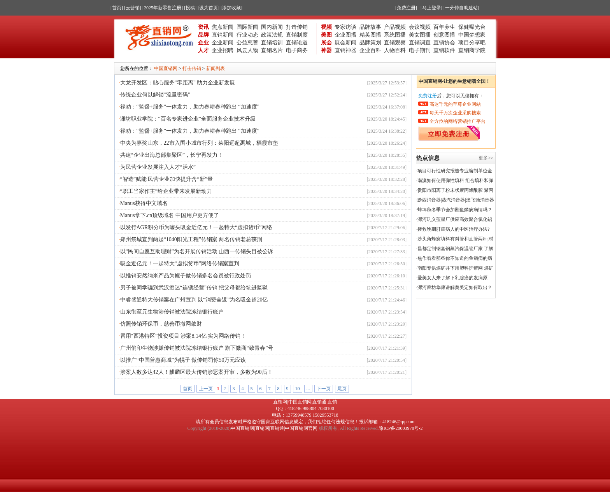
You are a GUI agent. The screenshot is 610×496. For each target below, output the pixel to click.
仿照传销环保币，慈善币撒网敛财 (161, 324)
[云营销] (132, 8)
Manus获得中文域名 (144, 203)
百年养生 (444, 27)
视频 (326, 27)
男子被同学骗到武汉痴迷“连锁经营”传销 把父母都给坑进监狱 (194, 288)
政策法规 (272, 35)
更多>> (486, 158)
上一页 (206, 388)
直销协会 (444, 42)
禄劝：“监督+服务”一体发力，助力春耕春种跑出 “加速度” (189, 107)
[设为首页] (208, 8)
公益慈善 (247, 42)
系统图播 (395, 35)
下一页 (324, 388)
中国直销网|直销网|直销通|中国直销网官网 (274, 428)
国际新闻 (247, 27)
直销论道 (297, 42)
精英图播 (370, 35)
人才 (203, 50)
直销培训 (272, 42)
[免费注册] (406, 8)
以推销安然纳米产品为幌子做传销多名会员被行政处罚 (185, 276)
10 (297, 388)
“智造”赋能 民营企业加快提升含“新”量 (166, 179)
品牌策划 (370, 42)
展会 (326, 42)
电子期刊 (420, 50)
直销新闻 (222, 35)
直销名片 (272, 50)
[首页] (116, 8)
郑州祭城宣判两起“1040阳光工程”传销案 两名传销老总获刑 (191, 239)
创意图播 (444, 35)
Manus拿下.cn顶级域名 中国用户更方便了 (169, 215)
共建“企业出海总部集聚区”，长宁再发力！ (171, 155)
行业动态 (247, 35)
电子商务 (297, 50)
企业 (203, 42)
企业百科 (370, 50)
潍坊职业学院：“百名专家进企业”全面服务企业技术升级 (188, 119)
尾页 (342, 388)
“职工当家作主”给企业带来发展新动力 (166, 191)
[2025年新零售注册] (162, 8)
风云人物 (247, 50)
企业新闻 (222, 42)
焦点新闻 (222, 27)
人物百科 (395, 50)
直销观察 (395, 42)
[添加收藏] (231, 8)
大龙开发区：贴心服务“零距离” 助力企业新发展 (177, 83)
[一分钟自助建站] (461, 8)
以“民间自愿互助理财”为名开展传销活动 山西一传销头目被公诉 (196, 251)
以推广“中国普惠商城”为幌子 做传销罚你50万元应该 (183, 360)
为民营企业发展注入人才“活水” (158, 167)
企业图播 (345, 35)
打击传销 (297, 27)
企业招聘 (222, 50)
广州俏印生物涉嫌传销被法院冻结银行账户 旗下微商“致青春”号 (196, 348)
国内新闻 (272, 27)
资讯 (203, 27)
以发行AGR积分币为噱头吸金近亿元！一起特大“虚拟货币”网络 (196, 227)
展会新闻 (345, 42)
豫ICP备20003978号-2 (401, 428)
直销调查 (420, 42)
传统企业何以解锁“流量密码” (155, 95)
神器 (326, 50)
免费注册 (427, 95)
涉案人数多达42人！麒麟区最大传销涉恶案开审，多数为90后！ (196, 372)
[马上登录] (431, 8)
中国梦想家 (472, 35)
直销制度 (297, 35)
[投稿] (190, 8)
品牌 (203, 35)
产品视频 (395, 27)
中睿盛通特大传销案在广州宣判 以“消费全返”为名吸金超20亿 (194, 300)
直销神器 (345, 50)
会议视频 (420, 27)
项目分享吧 (472, 42)
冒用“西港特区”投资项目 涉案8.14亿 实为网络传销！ (183, 336)
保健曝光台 (472, 27)
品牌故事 (370, 27)
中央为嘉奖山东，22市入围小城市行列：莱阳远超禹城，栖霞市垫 (199, 143)
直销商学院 (472, 50)
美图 (326, 35)
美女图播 (420, 35)
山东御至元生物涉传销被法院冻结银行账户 (172, 312)
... (308, 388)
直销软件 (444, 50)
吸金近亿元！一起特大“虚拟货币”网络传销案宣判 (179, 263)
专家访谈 (345, 27)
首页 (187, 388)
